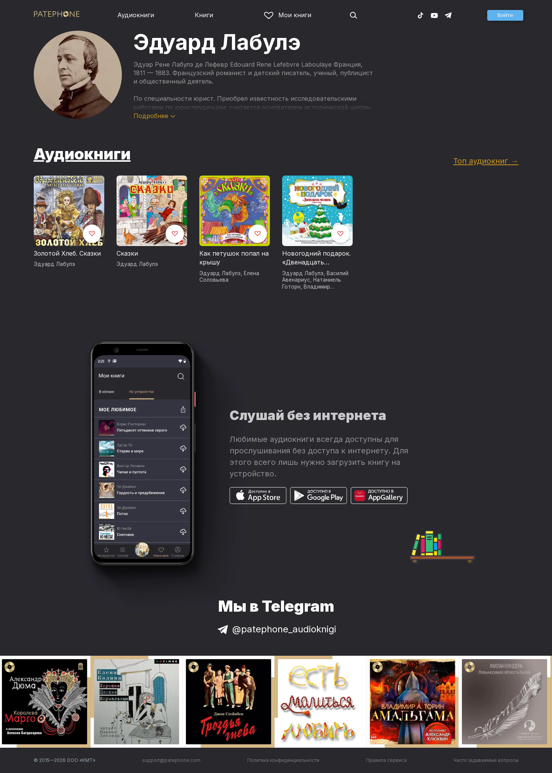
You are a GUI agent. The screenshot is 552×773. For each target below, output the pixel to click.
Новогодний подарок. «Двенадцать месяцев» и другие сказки (316, 258)
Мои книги (287, 15)
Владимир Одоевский (306, 290)
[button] (505, 15)
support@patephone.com (171, 760)
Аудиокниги (135, 15)
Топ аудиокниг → (485, 161)
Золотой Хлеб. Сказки (67, 253)
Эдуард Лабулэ (54, 264)
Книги (204, 15)
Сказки (127, 253)
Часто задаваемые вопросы (486, 760)
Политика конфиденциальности (283, 760)
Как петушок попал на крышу (234, 257)
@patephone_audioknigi (276, 629)
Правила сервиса (386, 760)
